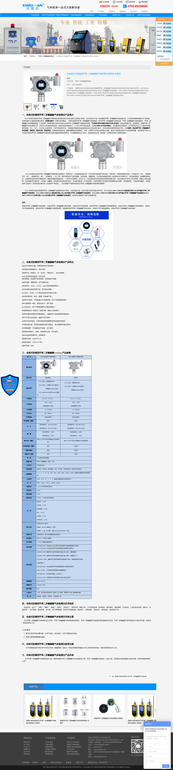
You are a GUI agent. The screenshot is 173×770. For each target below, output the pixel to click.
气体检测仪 (49, 742)
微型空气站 (117, 15)
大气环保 (159, 27)
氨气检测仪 (49, 751)
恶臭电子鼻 (130, 15)
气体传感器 (49, 744)
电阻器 (68, 762)
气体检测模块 (89, 15)
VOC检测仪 (103, 15)
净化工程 (79, 762)
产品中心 (32, 56)
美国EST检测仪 (50, 749)
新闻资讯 (27, 749)
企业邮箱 (106, 2)
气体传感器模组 (75, 15)
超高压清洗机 (56, 762)
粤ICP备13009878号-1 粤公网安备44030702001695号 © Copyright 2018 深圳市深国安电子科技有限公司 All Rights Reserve (86, 767)
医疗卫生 (159, 31)
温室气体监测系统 (143, 15)
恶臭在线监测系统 (73, 754)
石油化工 (159, 39)
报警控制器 (49, 747)
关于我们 (27, 744)
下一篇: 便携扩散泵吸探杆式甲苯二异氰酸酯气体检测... (128, 676)
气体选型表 (35, 15)
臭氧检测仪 (49, 754)
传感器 (159, 47)
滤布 (44, 762)
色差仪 (35, 762)
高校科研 (159, 43)
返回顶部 (164, 63)
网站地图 (144, 2)
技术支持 (159, 51)
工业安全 (159, 23)
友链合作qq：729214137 (98, 762)
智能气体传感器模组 (74, 747)
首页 (91, 11)
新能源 (159, 35)
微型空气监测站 (72, 751)
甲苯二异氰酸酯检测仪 (46, 56)
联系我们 (27, 754)
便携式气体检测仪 (62, 15)
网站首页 (27, 742)
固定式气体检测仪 (48, 15)
